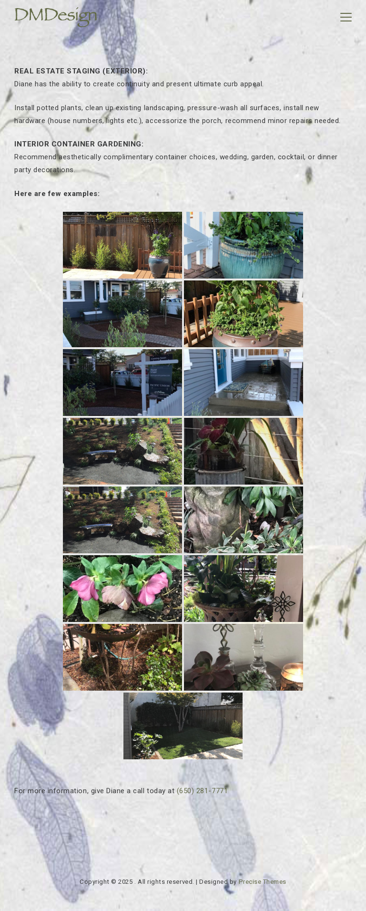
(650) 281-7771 (202, 791)
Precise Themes (262, 881)
